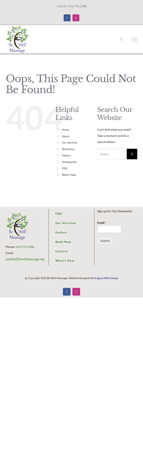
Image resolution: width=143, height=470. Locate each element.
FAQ (64, 168)
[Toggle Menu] (134, 39)
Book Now (68, 149)
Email (101, 222)
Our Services (69, 142)
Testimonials (69, 162)
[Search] (132, 154)
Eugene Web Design (106, 278)
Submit (105, 240)
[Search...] (112, 154)
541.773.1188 (25, 247)
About (65, 136)
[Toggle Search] (121, 39)
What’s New (69, 174)
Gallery (66, 155)
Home (65, 129)
